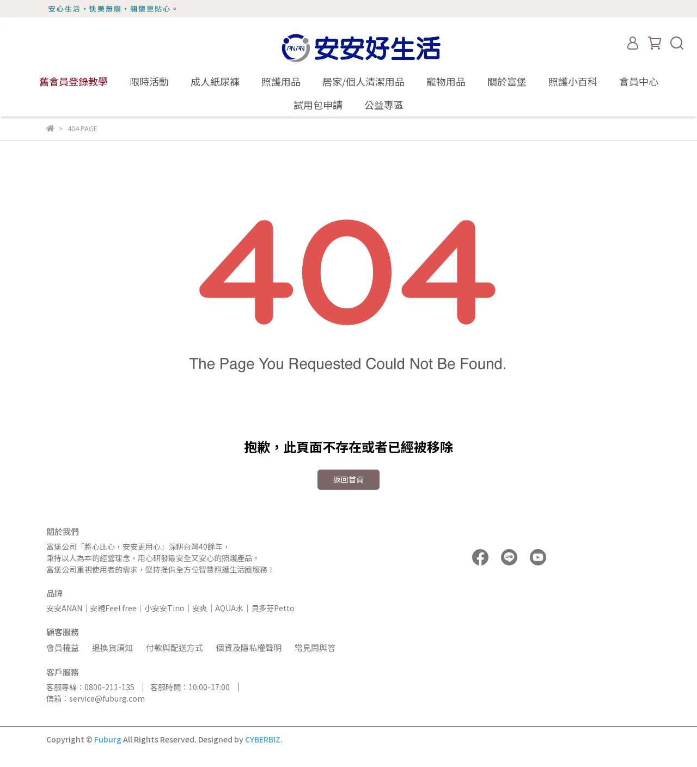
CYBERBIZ (262, 739)
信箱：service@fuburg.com (95, 698)
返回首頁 (348, 479)
